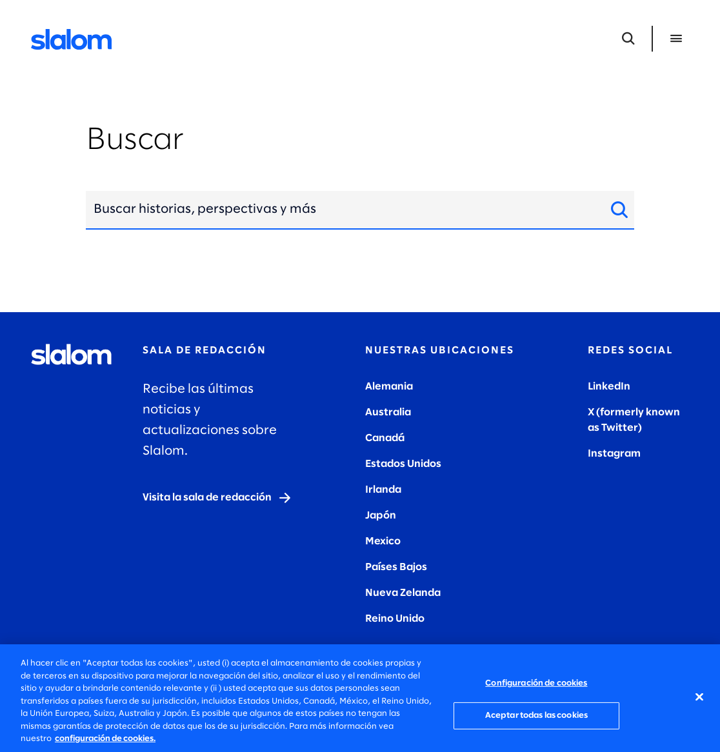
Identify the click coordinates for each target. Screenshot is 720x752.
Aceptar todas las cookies (536, 715)
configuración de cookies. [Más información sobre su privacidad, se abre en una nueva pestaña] (105, 739)
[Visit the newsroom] (217, 497)
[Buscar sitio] (615, 209)
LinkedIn (609, 386)
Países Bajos (396, 567)
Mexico (383, 541)
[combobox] (341, 209)
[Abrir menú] (676, 39)
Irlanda (383, 490)
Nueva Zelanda (403, 593)
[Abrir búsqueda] (628, 39)
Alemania (389, 386)
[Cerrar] (699, 696)
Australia (388, 412)
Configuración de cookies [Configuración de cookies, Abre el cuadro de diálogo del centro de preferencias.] (536, 683)
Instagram (614, 454)
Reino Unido (395, 619)
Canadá (385, 438)
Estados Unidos (403, 464)
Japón (380, 515)
